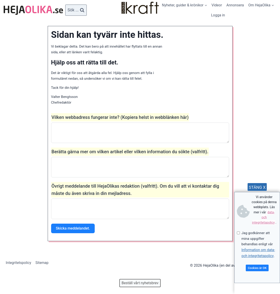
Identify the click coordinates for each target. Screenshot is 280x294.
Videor (217, 5)
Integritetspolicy (19, 263)
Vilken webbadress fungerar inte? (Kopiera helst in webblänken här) (120, 119)
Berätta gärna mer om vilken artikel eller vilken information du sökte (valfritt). (130, 153)
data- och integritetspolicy (263, 217)
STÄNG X (257, 186)
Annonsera (235, 5)
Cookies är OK (257, 268)
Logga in (218, 15)
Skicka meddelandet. (73, 230)
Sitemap (43, 263)
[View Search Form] (76, 10)
